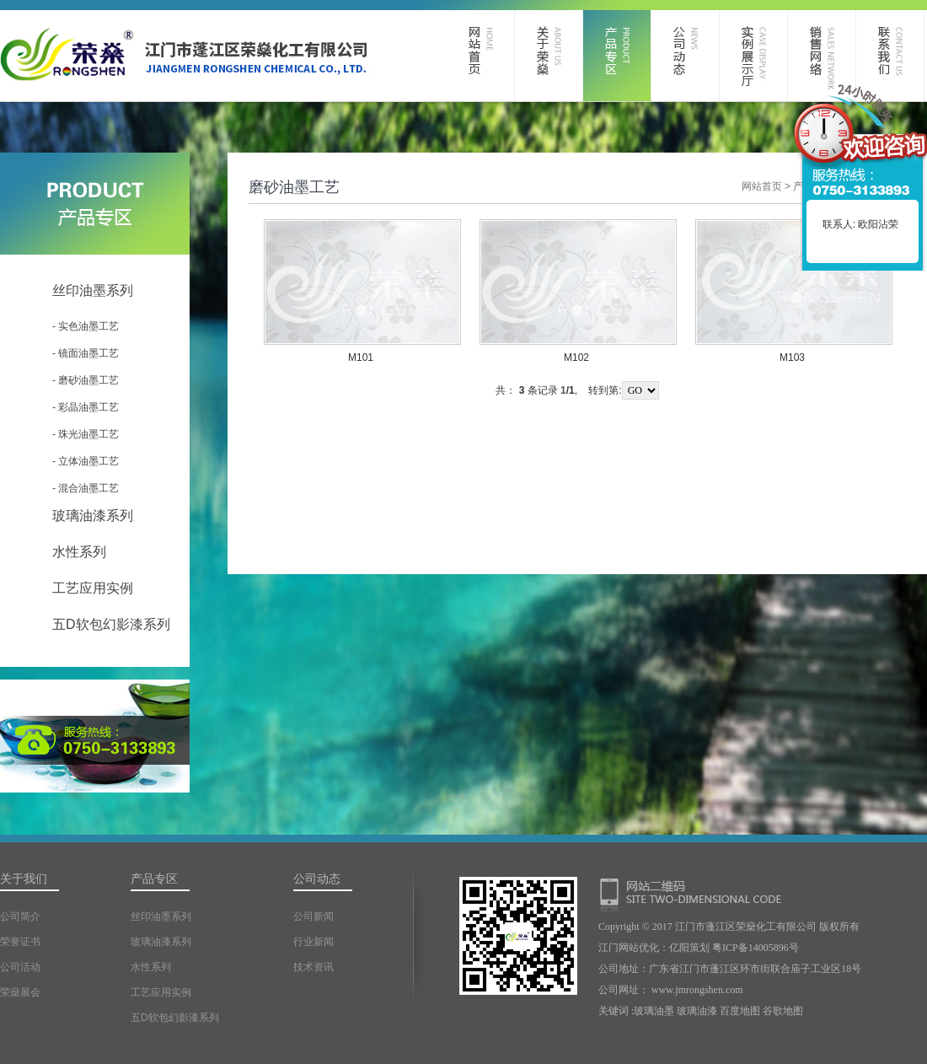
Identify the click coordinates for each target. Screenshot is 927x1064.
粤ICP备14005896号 (755, 948)
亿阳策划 (689, 948)
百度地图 (740, 1011)
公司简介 (20, 916)
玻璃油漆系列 (92, 515)
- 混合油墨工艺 (85, 488)
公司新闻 (313, 916)
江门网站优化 (628, 948)
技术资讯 (313, 967)
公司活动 (20, 967)
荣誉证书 (20, 942)
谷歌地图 (783, 1011)
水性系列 (79, 552)
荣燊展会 (20, 992)
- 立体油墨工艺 (85, 461)
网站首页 (762, 186)
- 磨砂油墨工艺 (85, 380)
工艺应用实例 (92, 588)
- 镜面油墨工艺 (85, 353)
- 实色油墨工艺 (85, 326)
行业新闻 (313, 942)
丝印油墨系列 (92, 290)
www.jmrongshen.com (697, 990)
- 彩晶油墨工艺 (85, 407)
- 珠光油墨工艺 (85, 434)
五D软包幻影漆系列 (111, 624)
